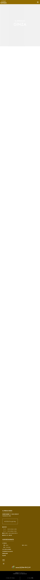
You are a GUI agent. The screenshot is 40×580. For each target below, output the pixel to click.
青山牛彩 (4, 555)
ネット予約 (30, 578)
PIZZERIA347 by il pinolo (7, 551)
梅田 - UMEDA (24, 545)
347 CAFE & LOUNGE (6, 549)
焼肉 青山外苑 (5, 553)
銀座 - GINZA (5, 545)
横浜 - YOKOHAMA (6, 547)
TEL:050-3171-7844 (6, 515)
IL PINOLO (4, 543)
